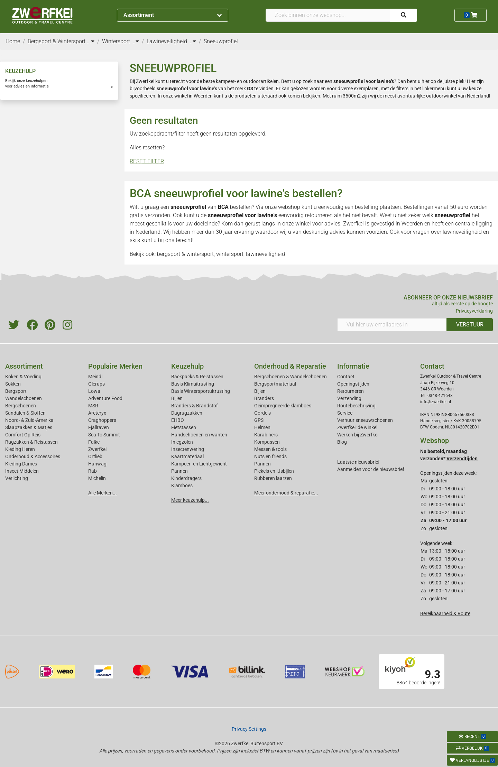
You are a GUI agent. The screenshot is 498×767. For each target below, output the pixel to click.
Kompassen (267, 442)
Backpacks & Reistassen (197, 376)
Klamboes (182, 485)
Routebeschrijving (356, 405)
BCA (223, 207)
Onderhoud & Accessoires (32, 456)
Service (344, 413)
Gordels (262, 413)
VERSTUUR (469, 324)
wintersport (229, 254)
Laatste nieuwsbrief (358, 462)
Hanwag (97, 463)
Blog (342, 442)
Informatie (353, 366)
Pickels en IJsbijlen (274, 471)
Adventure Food (105, 398)
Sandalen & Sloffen (25, 413)
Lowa (94, 391)
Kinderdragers (186, 478)
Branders (264, 398)
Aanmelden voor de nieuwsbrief (370, 469)
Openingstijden (353, 384)
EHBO (177, 420)
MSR (93, 405)
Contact (345, 376)
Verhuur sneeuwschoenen (365, 420)
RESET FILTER (147, 161)
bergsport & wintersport (185, 254)
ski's (135, 240)
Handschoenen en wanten (199, 434)
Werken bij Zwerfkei (357, 434)
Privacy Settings (249, 729)
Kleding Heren (20, 449)
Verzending (349, 398)
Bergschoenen (20, 405)
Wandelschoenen (23, 398)
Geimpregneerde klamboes (282, 405)
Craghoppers (102, 420)
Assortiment (172, 15)
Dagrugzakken (186, 413)
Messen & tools (270, 449)
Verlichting (16, 478)
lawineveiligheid (462, 232)
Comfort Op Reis (22, 434)
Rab (92, 471)
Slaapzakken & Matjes (28, 427)
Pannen (262, 463)
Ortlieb (95, 456)
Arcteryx (97, 413)
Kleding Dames (21, 463)
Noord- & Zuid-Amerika (29, 420)
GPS (259, 420)
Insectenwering (187, 449)
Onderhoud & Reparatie (290, 366)
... (90, 41)
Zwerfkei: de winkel (357, 427)
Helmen (262, 427)
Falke (94, 442)
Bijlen (177, 398)
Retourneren (350, 391)
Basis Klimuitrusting (192, 384)
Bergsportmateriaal (275, 384)
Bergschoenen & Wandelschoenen (290, 376)
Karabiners (266, 434)
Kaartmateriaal (187, 456)
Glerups (96, 384)
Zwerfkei (97, 449)
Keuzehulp (187, 366)
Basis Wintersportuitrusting (200, 391)
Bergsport (16, 391)
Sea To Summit (104, 434)
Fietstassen (183, 427)
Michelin (97, 478)
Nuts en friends (270, 456)
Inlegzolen (182, 442)
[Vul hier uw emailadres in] (392, 324)
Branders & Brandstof (194, 405)
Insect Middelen (22, 471)
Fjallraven (98, 427)
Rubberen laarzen (273, 478)
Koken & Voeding (23, 376)
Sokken (13, 384)
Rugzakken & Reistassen (31, 442)
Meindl (95, 376)
